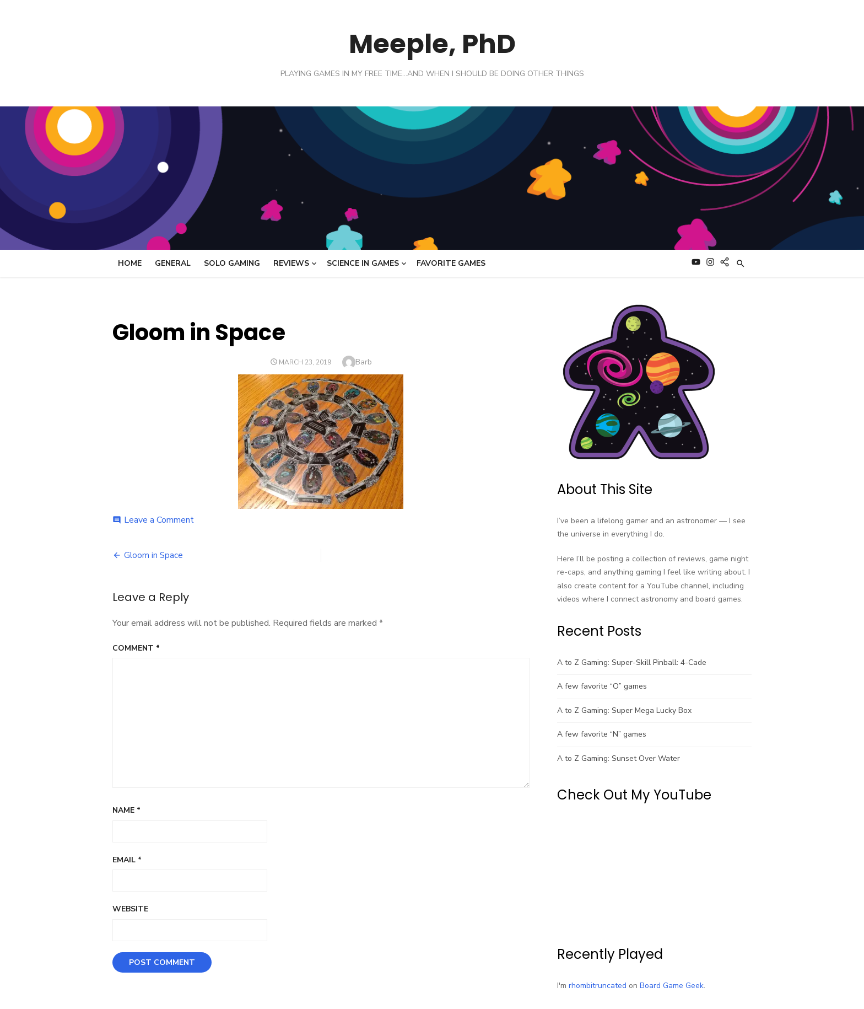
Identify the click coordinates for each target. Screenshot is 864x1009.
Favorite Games (451, 263)
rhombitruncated (598, 985)
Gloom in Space (153, 555)
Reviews (291, 263)
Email (127, 860)
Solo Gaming (232, 263)
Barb (363, 362)
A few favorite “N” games (601, 734)
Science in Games (363, 263)
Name (126, 810)
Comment (136, 648)
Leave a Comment (159, 520)
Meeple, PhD (432, 43)
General (173, 263)
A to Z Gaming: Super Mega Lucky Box (624, 710)
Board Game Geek (672, 985)
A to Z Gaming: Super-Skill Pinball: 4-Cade (631, 662)
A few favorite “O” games (602, 686)
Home (130, 263)
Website (130, 909)
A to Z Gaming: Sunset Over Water (618, 758)
